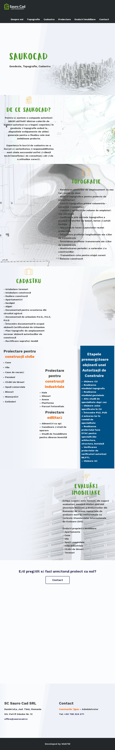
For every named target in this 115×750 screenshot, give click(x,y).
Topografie (33, 19)
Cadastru (49, 19)
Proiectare (64, 19)
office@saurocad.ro (15, 719)
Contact (104, 19)
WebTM (65, 744)
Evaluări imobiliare (85, 19)
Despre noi (17, 19)
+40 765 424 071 (74, 714)
